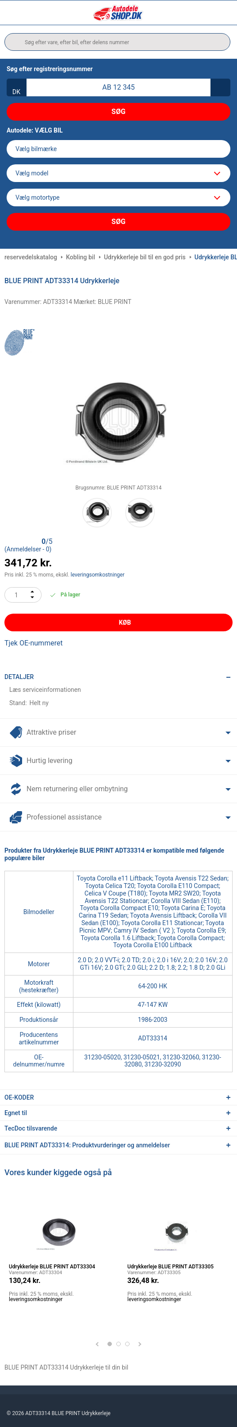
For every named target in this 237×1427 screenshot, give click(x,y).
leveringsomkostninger (98, 575)
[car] (118, 197)
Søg (118, 111)
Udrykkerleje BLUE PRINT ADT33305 (170, 1267)
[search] (117, 42)
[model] (118, 173)
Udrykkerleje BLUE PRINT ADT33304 (52, 1267)
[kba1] (118, 87)
